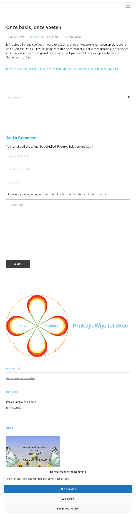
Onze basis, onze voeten (20, 378)
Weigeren (68, 498)
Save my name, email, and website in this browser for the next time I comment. (59, 194)
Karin (36, 36)
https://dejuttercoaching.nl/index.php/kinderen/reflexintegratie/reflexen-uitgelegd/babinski (62, 69)
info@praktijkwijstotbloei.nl (21, 401)
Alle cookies (68, 489)
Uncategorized (73, 36)
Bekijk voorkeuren (68, 508)
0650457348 (13, 408)
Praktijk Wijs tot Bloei (27, 4)
